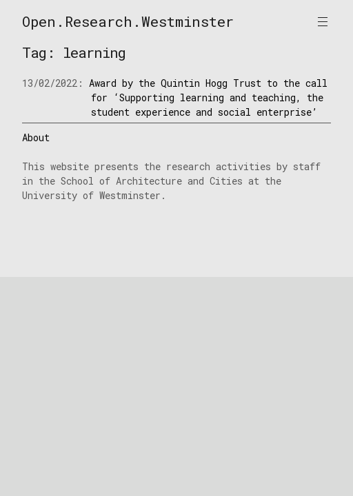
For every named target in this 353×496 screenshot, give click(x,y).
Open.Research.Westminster (128, 21)
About (36, 137)
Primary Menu (322, 21)
